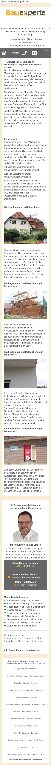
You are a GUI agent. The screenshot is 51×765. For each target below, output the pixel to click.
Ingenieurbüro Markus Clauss (25, 39)
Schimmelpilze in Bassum (17, 740)
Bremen (22, 641)
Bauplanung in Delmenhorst (25, 669)
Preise (15, 52)
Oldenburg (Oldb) (32, 638)
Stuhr (20, 638)
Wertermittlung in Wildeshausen (25, 726)
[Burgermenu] (47, 51)
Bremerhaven (10, 641)
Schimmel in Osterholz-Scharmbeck (25, 733)
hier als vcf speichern (25, 585)
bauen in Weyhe (37, 690)
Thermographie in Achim (25, 747)
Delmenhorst (10, 638)
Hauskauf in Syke (38, 704)
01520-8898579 (25, 42)
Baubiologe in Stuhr (37, 676)
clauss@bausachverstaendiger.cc (25, 45)
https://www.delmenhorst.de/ (17, 177)
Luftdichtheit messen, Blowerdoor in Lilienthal (25, 719)
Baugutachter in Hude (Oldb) (18, 690)
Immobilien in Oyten (36, 740)
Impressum (40, 754)
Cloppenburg (37, 641)
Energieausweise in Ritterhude (25, 697)
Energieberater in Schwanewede (18, 704)
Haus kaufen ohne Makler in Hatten (25, 712)
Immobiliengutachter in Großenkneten (21, 754)
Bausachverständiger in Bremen (25, 683)
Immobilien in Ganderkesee (17, 676)
